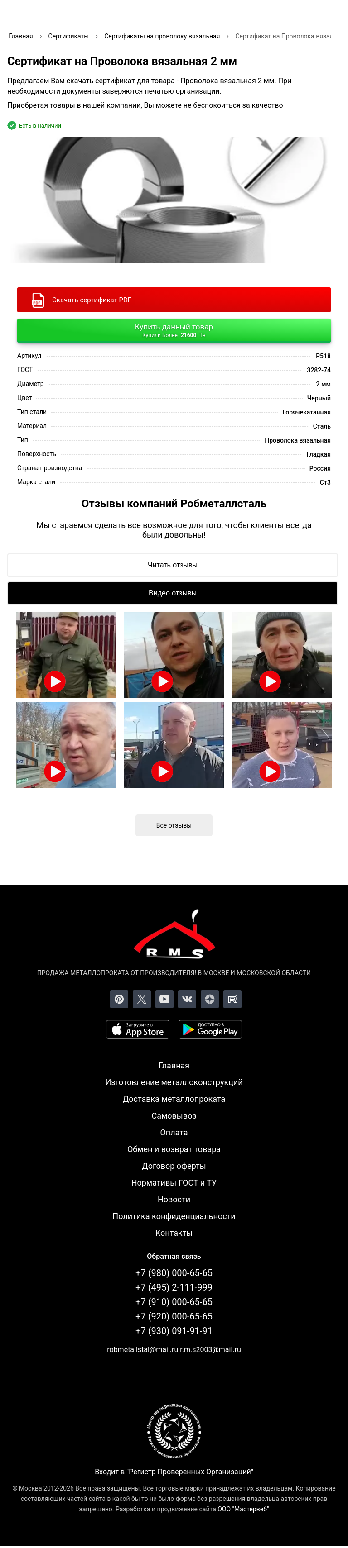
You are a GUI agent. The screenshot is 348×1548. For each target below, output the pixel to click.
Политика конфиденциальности (173, 1216)
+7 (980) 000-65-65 (174, 1272)
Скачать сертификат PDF (91, 300)
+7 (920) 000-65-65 (174, 1316)
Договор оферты (174, 1166)
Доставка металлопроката (174, 1099)
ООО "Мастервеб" (243, 1509)
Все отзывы (174, 825)
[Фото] (174, 200)
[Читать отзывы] (172, 565)
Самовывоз (173, 1115)
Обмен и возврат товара (174, 1149)
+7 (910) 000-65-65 (174, 1301)
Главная (174, 1065)
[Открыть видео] (66, 655)
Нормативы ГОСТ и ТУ (174, 1182)
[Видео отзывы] (172, 593)
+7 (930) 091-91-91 (174, 1330)
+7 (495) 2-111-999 (174, 1287)
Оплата (174, 1132)
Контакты (174, 1233)
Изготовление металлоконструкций (173, 1082)
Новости (174, 1199)
